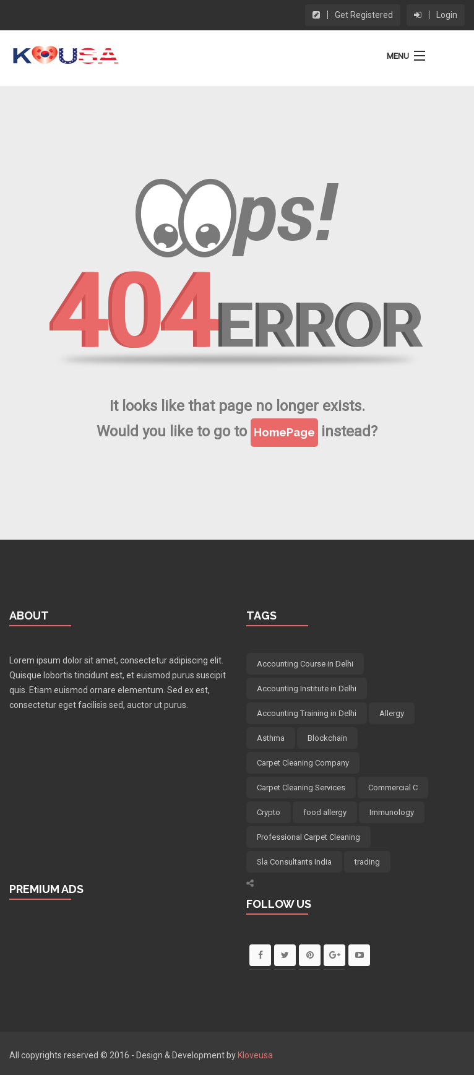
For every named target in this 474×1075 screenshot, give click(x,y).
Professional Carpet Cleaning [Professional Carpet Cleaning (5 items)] (308, 837)
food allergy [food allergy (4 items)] (325, 812)
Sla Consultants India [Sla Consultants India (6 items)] (294, 861)
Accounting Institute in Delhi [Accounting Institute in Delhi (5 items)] (306, 688)
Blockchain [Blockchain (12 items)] (327, 738)
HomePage (284, 432)
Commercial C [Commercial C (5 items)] (393, 787)
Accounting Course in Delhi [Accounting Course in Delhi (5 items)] (305, 663)
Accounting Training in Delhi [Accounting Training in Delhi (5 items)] (306, 713)
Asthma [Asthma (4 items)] (271, 738)
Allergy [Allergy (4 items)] (391, 713)
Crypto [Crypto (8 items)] (268, 812)
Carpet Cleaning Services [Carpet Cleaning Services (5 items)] (301, 787)
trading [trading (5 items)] (367, 861)
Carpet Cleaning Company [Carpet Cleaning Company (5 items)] (303, 762)
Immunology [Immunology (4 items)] (391, 812)
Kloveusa (255, 1055)
